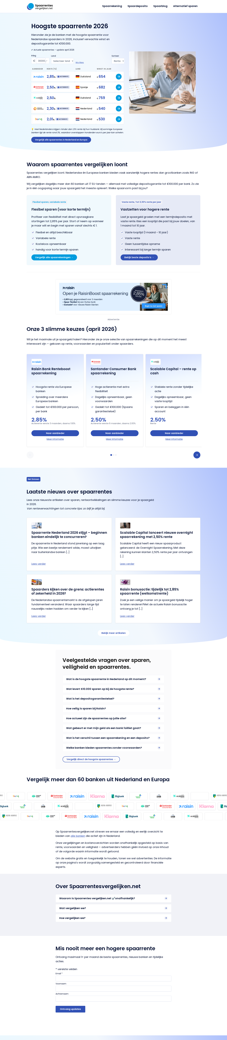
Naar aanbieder (55, 434)
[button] (30, 457)
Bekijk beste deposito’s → (140, 258)
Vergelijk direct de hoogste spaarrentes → (92, 763)
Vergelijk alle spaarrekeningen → (55, 258)
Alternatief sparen (185, 6)
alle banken (78, 840)
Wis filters (80, 62)
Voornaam (61, 988)
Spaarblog (161, 6)
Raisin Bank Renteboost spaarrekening (50, 372)
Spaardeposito (139, 6)
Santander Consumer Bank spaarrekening (113, 372)
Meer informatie (55, 441)
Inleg (33, 55)
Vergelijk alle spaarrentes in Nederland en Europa (62, 140)
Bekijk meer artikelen (113, 636)
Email (59, 978)
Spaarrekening (113, 6)
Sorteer (115, 55)
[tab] (111, 458)
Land (53, 55)
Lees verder (38, 567)
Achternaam (62, 998)
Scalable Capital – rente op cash (173, 372)
